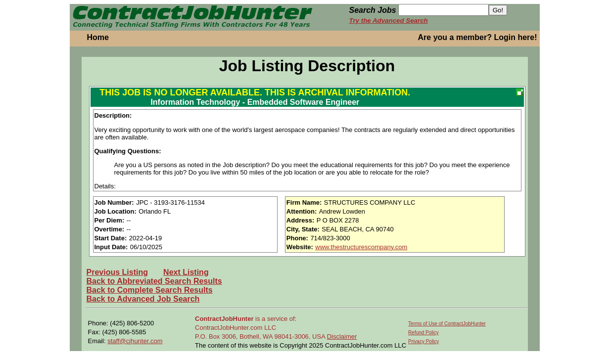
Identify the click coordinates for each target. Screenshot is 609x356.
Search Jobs (372, 10)
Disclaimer (342, 336)
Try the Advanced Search (388, 20)
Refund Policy (423, 332)
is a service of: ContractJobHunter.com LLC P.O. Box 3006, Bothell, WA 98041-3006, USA (261, 327)
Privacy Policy (423, 341)
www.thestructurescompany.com (361, 247)
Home (98, 37)
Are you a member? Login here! (477, 37)
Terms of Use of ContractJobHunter (447, 323)
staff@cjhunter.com (134, 341)
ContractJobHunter (224, 318)
